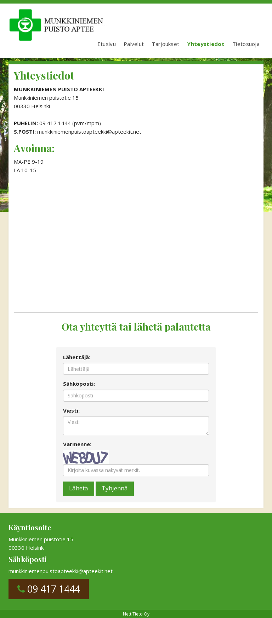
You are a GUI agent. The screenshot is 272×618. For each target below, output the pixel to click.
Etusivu (106, 43)
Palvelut (134, 43)
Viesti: (71, 410)
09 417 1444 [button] (48, 588)
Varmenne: (77, 444)
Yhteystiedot (206, 43)
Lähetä (78, 488)
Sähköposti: (79, 383)
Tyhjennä (115, 488)
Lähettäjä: (76, 357)
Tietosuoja (246, 43)
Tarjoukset (165, 43)
